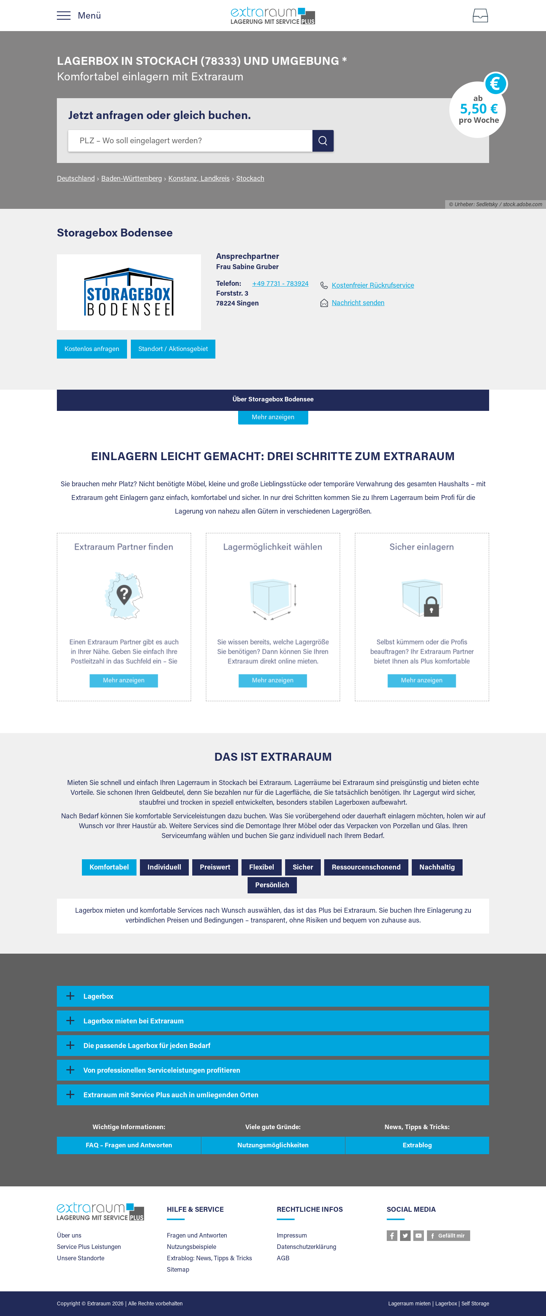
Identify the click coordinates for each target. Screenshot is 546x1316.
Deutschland (76, 179)
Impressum (292, 1236)
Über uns (69, 1236)
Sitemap (178, 1270)
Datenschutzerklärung (306, 1247)
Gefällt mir (451, 1236)
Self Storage (475, 1304)
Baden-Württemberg (131, 179)
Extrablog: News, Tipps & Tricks (209, 1259)
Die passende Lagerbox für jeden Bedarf (146, 1046)
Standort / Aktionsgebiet (173, 349)
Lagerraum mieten (409, 1304)
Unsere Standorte (80, 1259)
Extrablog (417, 1146)
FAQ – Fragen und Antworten (129, 1146)
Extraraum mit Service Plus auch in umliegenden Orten (171, 1095)
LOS (323, 141)
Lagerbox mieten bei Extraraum (133, 1021)
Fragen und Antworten (197, 1236)
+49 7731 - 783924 (280, 284)
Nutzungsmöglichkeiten (273, 1146)
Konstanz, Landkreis (199, 179)
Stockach (250, 179)
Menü (89, 17)
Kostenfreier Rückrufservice (373, 286)
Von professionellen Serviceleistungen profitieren (161, 1071)
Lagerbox (98, 997)
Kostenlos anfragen (91, 349)
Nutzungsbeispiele (191, 1247)
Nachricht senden (358, 303)
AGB (283, 1259)
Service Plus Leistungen (89, 1247)
